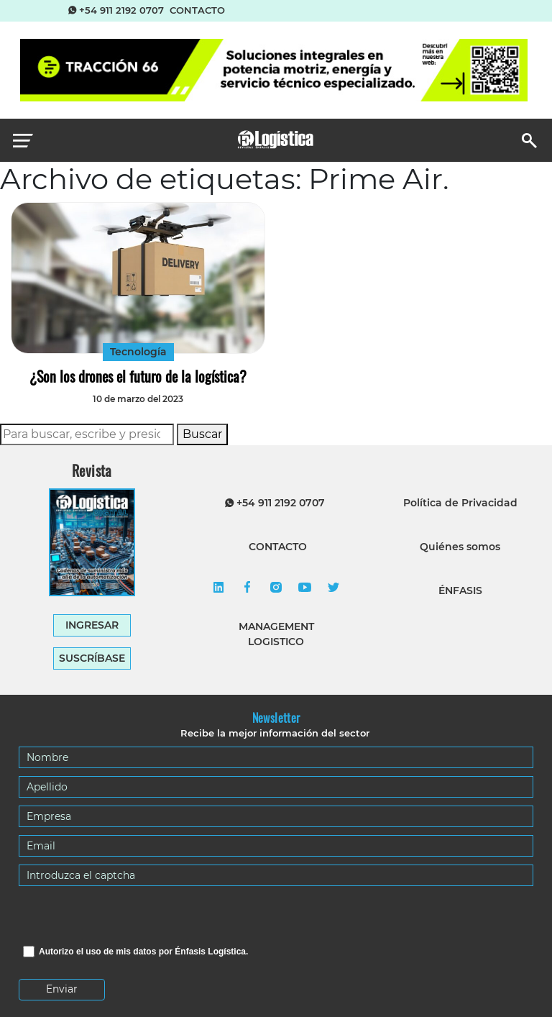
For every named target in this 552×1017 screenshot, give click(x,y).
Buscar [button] (202, 434)
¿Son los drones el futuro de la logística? (138, 376)
